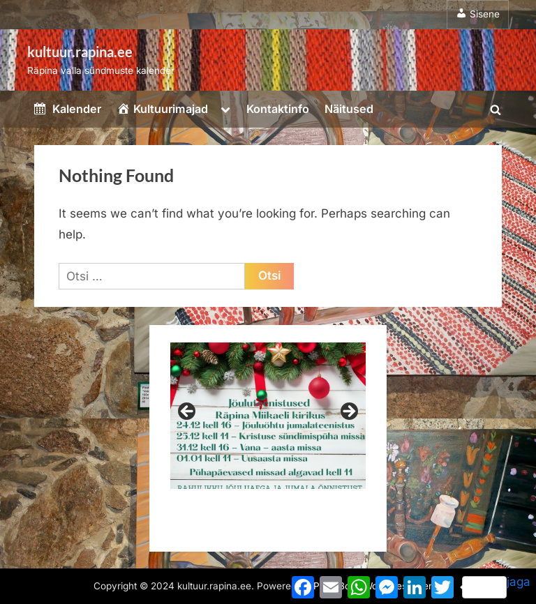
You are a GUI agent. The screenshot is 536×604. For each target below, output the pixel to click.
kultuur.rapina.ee (80, 51)
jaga (496, 586)
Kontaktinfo (277, 109)
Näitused (349, 109)
